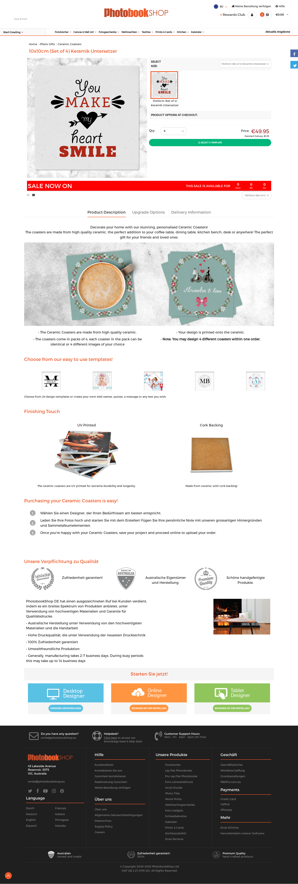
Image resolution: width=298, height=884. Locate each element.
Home (33, 44)
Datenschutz (103, 820)
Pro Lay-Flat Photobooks (181, 776)
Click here (110, 737)
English (31, 819)
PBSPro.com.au (230, 781)
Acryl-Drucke (173, 787)
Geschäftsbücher (231, 764)
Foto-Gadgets (174, 810)
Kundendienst (104, 764)
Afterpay (226, 809)
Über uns (101, 809)
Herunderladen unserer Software (242, 833)
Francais (60, 808)
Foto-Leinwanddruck (179, 781)
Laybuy (225, 804)
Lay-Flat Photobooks (178, 770)
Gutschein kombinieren (110, 776)
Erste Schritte (229, 827)
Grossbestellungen (232, 776)
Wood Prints (173, 799)
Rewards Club (232, 14)
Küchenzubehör (175, 833)
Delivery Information (191, 212)
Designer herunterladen (65, 708)
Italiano (60, 814)
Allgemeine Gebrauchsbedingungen (119, 815)
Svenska (60, 825)
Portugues (62, 819)
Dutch (30, 808)
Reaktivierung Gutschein (111, 781)
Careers (100, 832)
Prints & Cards (174, 827)
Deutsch (31, 814)
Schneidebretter (176, 816)
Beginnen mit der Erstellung (149, 708)
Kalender (171, 821)
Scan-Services (174, 839)
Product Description (106, 212)
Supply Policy (104, 826)
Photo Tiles (172, 793)
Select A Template (210, 142)
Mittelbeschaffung (232, 770)
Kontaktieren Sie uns (108, 770)
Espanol (31, 825)
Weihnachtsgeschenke (180, 804)
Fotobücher (173, 764)
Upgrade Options (148, 212)
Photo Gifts (47, 44)
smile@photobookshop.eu (58, 737)
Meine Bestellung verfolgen (251, 6)
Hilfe (280, 6)
